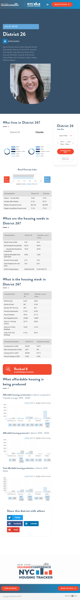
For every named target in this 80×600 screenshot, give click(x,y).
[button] (47, 4)
